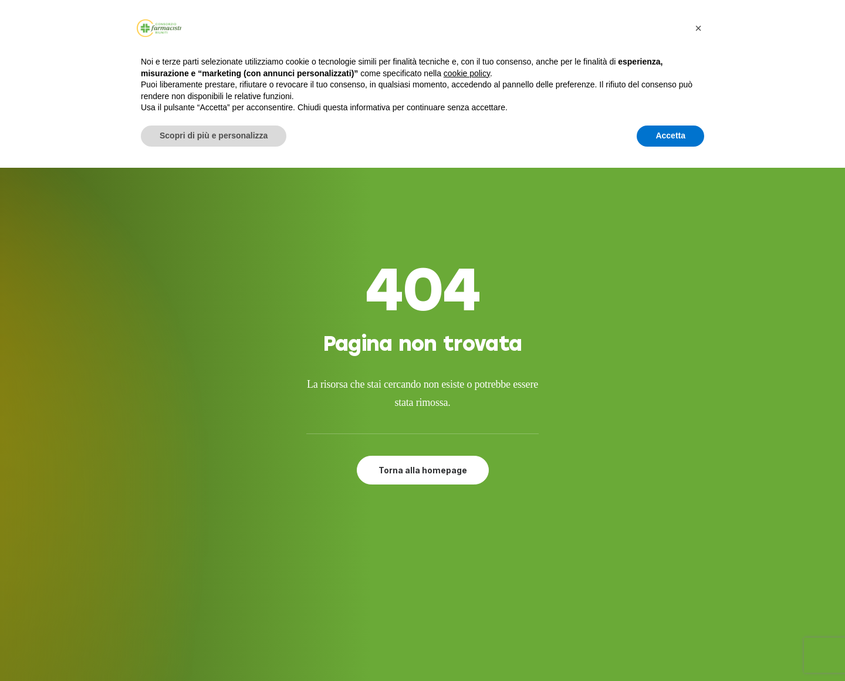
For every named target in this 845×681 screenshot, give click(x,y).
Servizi (392, 523)
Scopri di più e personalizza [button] (214, 135)
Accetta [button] (670, 135)
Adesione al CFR (415, 538)
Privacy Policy (408, 594)
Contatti (398, 580)
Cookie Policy (408, 609)
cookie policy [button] (467, 73)
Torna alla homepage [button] (422, 340)
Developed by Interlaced (353, 659)
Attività (395, 552)
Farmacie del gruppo (426, 566)
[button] (607, 523)
